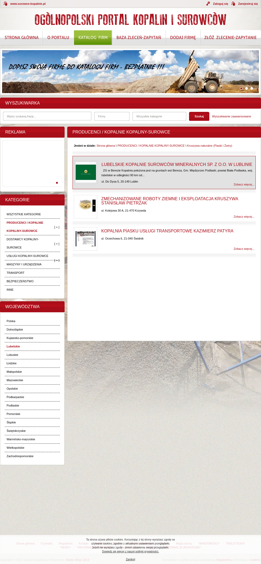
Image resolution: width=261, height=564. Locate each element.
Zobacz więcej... (244, 184)
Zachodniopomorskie (20, 456)
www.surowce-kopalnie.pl (28, 3)
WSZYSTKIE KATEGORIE (24, 214)
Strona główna (105, 145)
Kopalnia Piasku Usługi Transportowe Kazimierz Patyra (167, 231)
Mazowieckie (15, 380)
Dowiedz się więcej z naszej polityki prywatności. (130, 551)
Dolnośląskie (15, 329)
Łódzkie (12, 363)
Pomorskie (13, 413)
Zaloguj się (220, 3)
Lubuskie (12, 354)
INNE (10, 289)
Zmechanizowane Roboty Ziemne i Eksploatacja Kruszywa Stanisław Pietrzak (169, 201)
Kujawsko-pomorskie (20, 338)
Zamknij (130, 559)
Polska (11, 321)
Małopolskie (14, 371)
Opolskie (12, 388)
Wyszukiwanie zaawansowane (231, 116)
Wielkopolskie (15, 447)
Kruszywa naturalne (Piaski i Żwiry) (209, 145)
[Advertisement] (31, 169)
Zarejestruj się (248, 3)
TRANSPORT (16, 272)
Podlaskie (13, 405)
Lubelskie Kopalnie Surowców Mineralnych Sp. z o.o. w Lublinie (176, 164)
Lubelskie (13, 346)
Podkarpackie (15, 397)
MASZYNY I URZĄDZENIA (24, 264)
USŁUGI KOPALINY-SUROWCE (27, 255)
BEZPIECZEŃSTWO (20, 281)
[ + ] (56, 227)
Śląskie (11, 422)
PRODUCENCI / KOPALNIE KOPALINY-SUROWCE (25, 226)
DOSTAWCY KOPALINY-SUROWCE (23, 243)
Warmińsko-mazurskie (21, 439)
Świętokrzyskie (16, 430)
